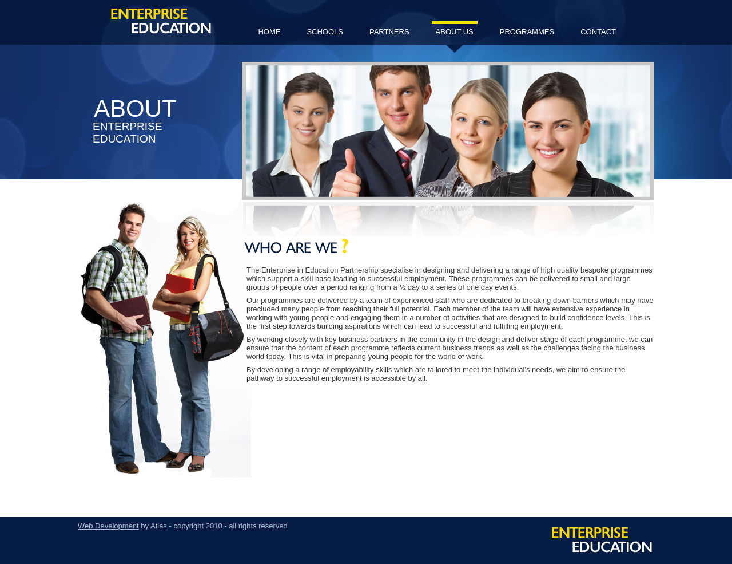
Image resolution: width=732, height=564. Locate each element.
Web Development (108, 526)
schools (325, 31)
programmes (527, 31)
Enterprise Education (161, 21)
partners (389, 31)
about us (455, 36)
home (269, 31)
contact (598, 31)
